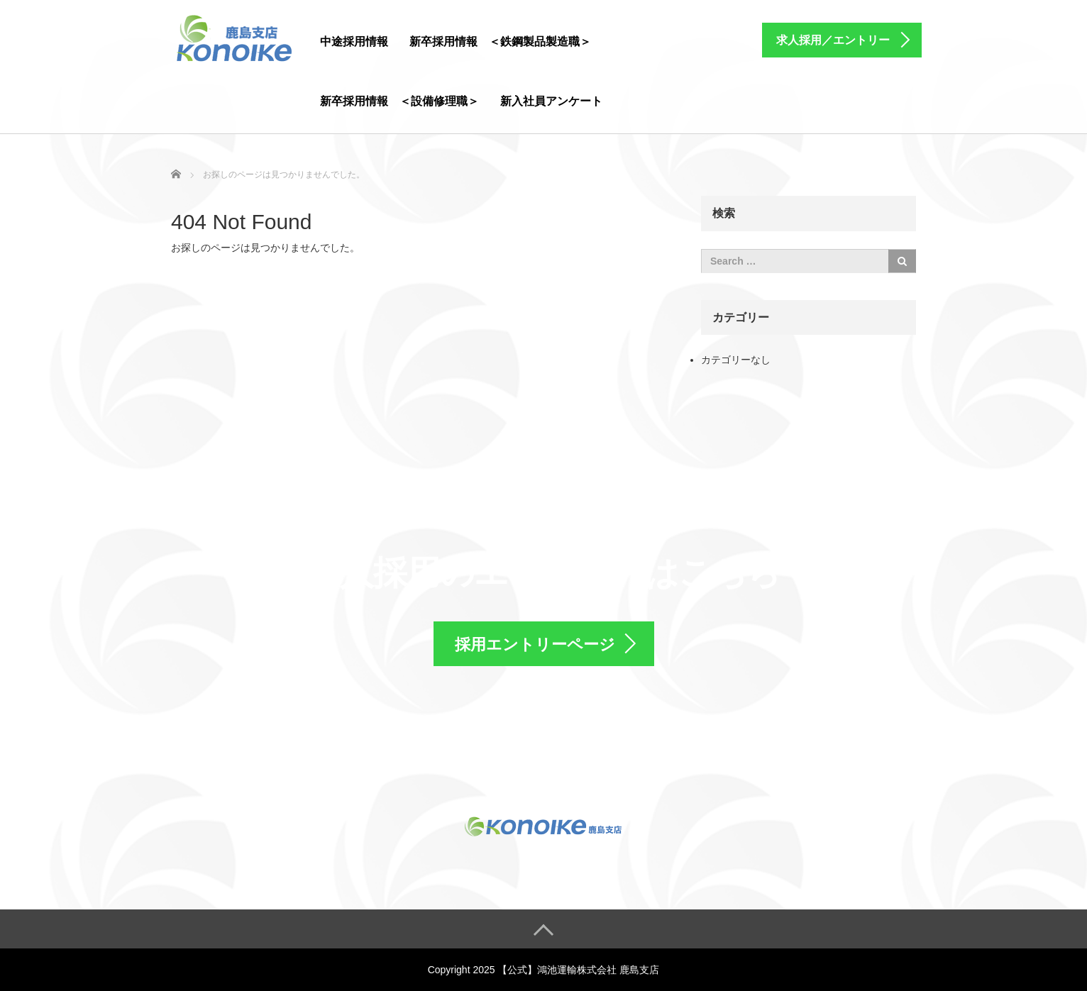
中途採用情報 (354, 41)
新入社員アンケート (551, 101)
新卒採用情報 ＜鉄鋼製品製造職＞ (500, 41)
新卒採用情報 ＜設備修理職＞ (399, 101)
